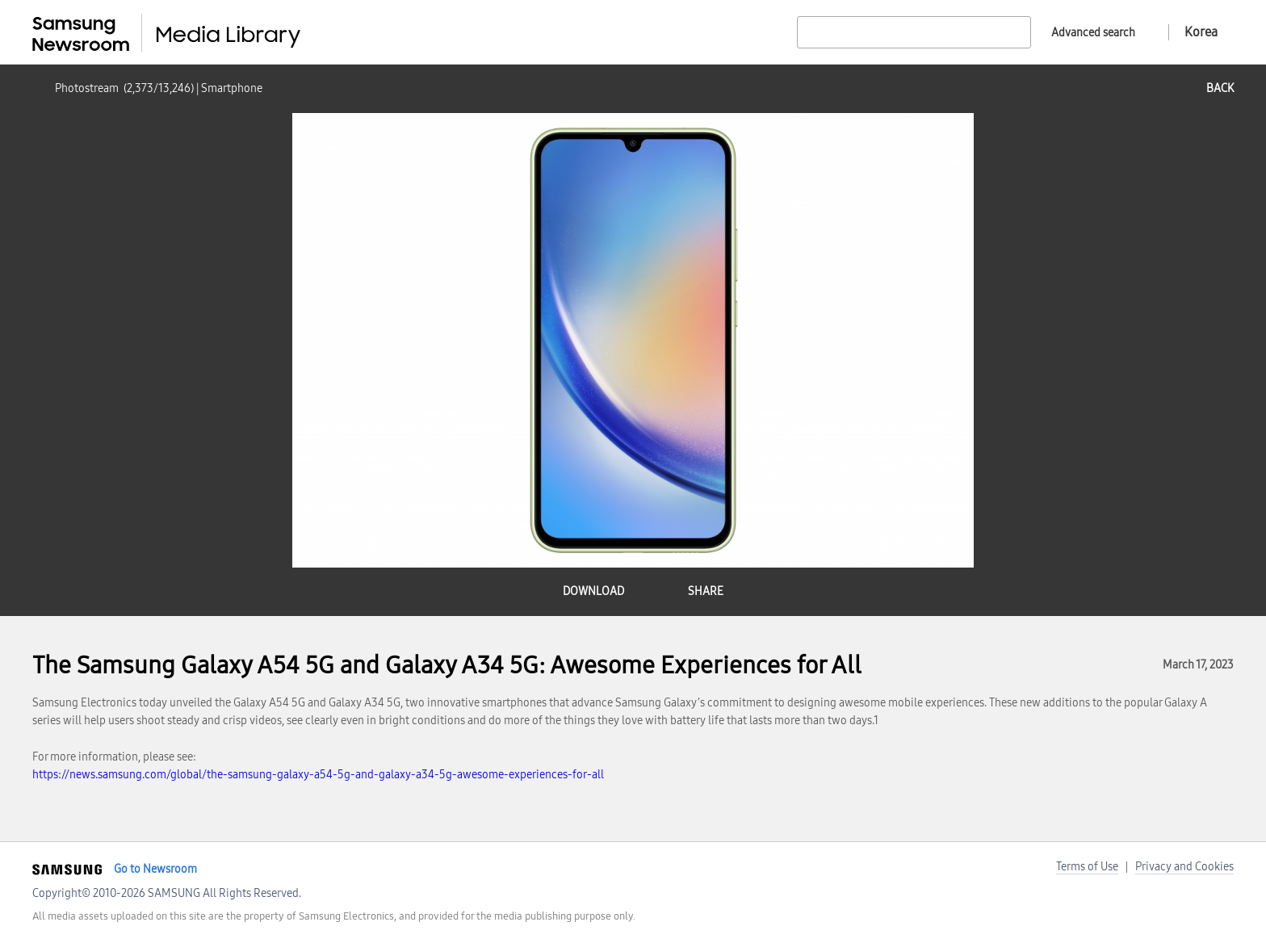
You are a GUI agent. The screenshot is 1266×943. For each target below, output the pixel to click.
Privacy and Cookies (1184, 867)
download (593, 591)
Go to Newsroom (155, 869)
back (1220, 88)
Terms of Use (1087, 867)
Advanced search (1093, 33)
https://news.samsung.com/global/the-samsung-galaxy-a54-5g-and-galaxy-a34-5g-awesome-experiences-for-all (318, 775)
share (705, 591)
